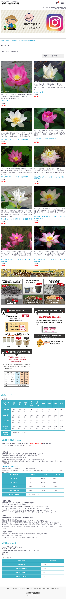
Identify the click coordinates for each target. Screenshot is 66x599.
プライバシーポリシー (25, 588)
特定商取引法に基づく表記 (42, 588)
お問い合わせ (55, 588)
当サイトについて (12, 588)
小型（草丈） (31, 40)
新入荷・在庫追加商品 (11, 40)
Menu (63, 2)
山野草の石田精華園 (33, 593)
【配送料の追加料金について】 (11, 466)
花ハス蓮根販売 (23, 40)
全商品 (2, 40)
